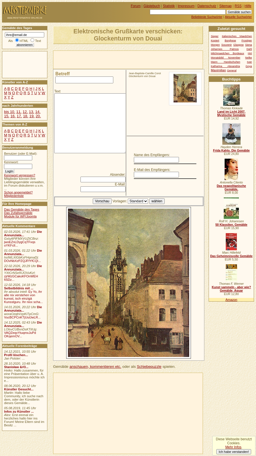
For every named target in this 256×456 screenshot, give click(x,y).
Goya (249, 66)
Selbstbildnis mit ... (18, 288)
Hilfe (248, 6)
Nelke (248, 57)
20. (38, 116)
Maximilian (218, 70)
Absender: (118, 175)
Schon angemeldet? (18, 192)
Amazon (231, 299)
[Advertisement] (120, 59)
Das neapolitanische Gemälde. (231, 187)
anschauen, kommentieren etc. (95, 366)
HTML (24, 41)
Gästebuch (152, 6)
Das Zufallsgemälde (18, 213)
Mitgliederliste (14, 195)
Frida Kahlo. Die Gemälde (231, 150)
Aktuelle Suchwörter (238, 17)
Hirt (250, 53)
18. (25, 116)
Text (57, 91)
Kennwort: (11, 162)
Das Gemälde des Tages (21, 209)
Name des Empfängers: (152, 155)
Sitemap (225, 6)
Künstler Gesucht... (18, 389)
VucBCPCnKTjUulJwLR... (22, 317)
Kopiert (215, 40)
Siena (248, 44)
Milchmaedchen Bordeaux (227, 53)
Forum (136, 6)
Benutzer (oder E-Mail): (20, 153)
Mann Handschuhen (225, 61)
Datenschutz (206, 6)
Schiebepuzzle (149, 366)
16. (12, 116)
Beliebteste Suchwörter (206, 17)
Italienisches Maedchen (237, 36)
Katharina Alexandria (225, 66)
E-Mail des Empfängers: (152, 170)
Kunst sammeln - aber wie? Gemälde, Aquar (231, 288)
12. (25, 112)
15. (6, 116)
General (232, 70)
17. (19, 116)
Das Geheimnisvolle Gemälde (231, 256)
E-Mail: (120, 184)
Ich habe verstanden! (234, 451)
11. (18, 112)
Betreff (62, 73)
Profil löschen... (16, 355)
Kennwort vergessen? (19, 175)
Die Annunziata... (23, 233)
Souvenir (226, 44)
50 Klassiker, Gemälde (231, 224)
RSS (238, 6)
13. (31, 112)
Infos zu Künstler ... (19, 411)
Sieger (215, 36)
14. (37, 112)
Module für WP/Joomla (20, 216)
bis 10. (9, 112)
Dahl (249, 49)
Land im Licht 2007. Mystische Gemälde (231, 113)
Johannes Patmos (225, 49)
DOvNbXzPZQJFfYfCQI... (22, 261)
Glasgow (238, 44)
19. (32, 116)
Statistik (169, 6)
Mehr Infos (233, 447)
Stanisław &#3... (16, 367)
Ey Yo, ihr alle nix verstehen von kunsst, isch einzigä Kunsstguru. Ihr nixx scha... (23, 297)
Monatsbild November (225, 57)
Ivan (249, 61)
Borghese (230, 40)
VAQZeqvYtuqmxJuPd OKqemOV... (20, 334)
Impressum (186, 6)
